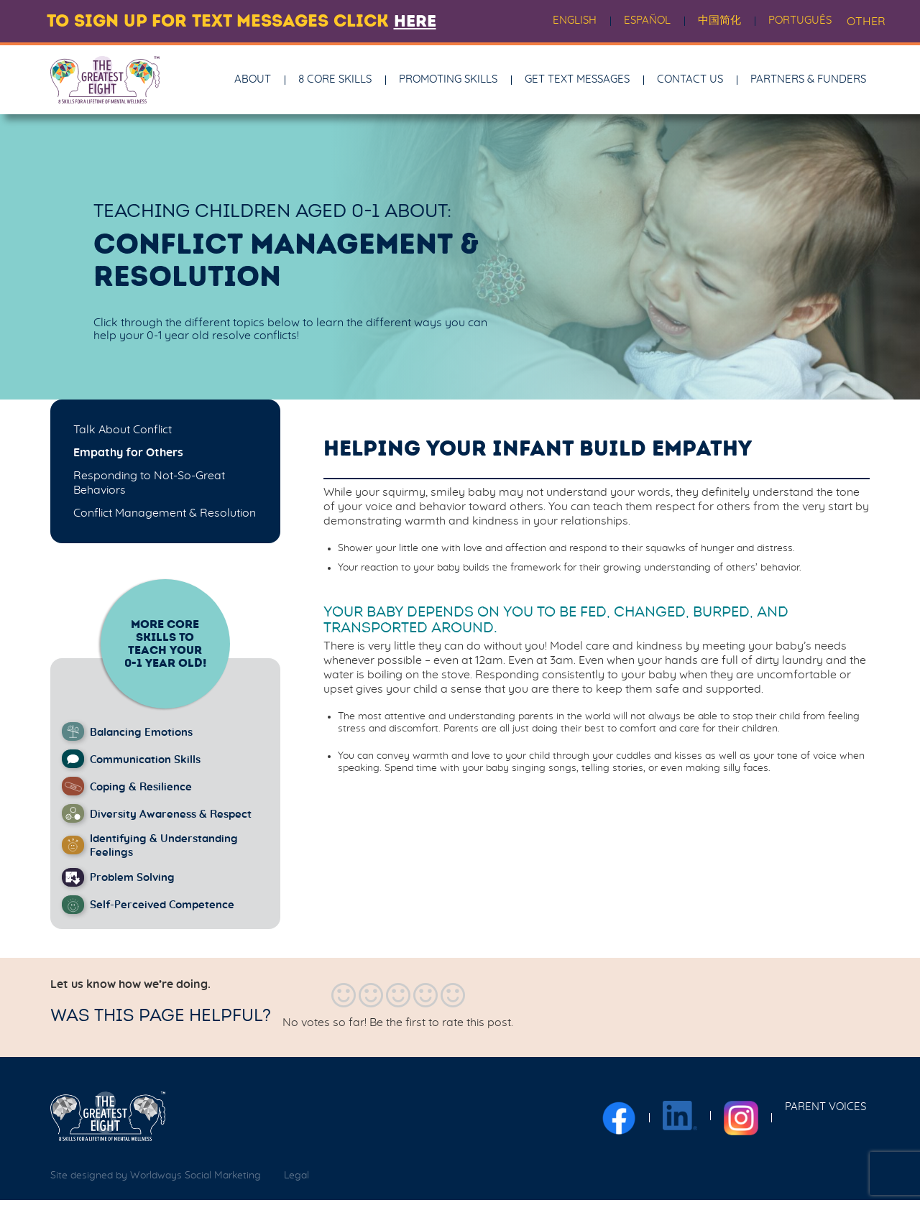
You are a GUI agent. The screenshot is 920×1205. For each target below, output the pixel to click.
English (575, 20)
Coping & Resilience (143, 791)
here (416, 20)
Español (647, 20)
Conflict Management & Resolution (164, 517)
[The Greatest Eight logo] (107, 1122)
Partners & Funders (808, 81)
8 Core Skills (335, 81)
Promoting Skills (448, 81)
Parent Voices (825, 1112)
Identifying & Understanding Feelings (168, 851)
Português (800, 20)
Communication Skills (149, 764)
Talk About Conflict (122, 434)
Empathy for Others (128, 457)
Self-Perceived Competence (166, 910)
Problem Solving (135, 883)
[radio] (343, 1001)
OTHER (866, 21)
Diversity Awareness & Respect (174, 818)
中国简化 (719, 20)
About (252, 81)
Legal (296, 1181)
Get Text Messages (577, 81)
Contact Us (690, 81)
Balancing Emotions (145, 736)
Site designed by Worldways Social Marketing (155, 1181)
